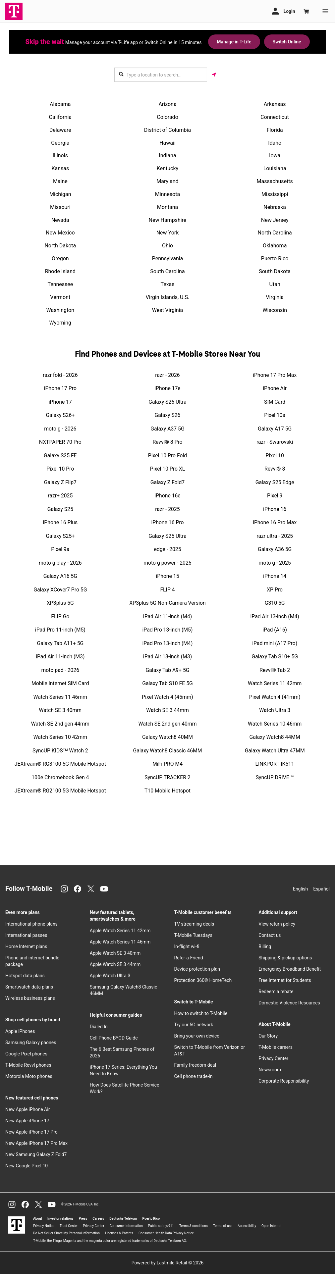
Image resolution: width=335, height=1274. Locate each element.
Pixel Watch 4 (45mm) (167, 697)
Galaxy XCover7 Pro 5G (60, 589)
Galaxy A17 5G (275, 429)
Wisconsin (274, 310)
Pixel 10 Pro (60, 469)
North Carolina (275, 232)
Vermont (60, 297)
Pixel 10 (275, 455)
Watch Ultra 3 (274, 710)
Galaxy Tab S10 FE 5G (167, 683)
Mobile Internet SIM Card (60, 683)
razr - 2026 (167, 375)
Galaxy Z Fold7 (167, 482)
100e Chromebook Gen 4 (60, 777)
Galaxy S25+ (60, 536)
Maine (60, 181)
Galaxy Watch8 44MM (275, 737)
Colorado (167, 117)
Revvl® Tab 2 (274, 670)
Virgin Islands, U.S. (168, 297)
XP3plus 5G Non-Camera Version (167, 603)
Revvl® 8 (274, 469)
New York (167, 232)
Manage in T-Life (234, 41)
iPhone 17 (60, 402)
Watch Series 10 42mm (60, 737)
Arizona (167, 104)
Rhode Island (60, 271)
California (60, 117)
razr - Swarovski (274, 442)
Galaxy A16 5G (60, 576)
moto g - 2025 (275, 563)
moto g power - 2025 (167, 563)
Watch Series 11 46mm (60, 697)
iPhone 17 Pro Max (275, 375)
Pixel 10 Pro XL (167, 469)
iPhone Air (275, 388)
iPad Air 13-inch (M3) (167, 656)
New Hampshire (168, 220)
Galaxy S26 (168, 415)
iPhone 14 (274, 576)
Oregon (60, 258)
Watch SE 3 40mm (60, 710)
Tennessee (60, 284)
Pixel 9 (274, 495)
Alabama (60, 104)
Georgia (60, 143)
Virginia (275, 297)
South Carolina (167, 271)
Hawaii (167, 143)
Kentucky (167, 168)
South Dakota (275, 271)
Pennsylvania (167, 258)
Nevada (60, 220)
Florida (275, 130)
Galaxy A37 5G (167, 429)
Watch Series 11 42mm (275, 683)
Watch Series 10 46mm (275, 724)
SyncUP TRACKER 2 (167, 777)
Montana (167, 207)
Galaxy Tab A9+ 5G (168, 670)
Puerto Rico (275, 258)
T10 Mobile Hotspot (167, 791)
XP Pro (275, 589)
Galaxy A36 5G (275, 549)
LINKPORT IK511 (274, 764)
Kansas (60, 168)
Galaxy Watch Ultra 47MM (275, 750)
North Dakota (60, 245)
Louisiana (274, 168)
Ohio (167, 245)
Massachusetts (274, 181)
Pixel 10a (274, 415)
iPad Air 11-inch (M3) (60, 656)
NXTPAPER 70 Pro (60, 442)
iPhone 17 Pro (60, 388)
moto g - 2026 (60, 429)
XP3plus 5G (60, 603)
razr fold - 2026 (60, 375)
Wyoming (60, 323)
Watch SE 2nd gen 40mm (168, 724)
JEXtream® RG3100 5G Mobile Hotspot (60, 764)
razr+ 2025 (60, 495)
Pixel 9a (60, 549)
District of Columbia (167, 130)
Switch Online (287, 41)
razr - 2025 (167, 509)
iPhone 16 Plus (60, 522)
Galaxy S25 (60, 509)
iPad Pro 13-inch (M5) (167, 630)
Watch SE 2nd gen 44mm (60, 724)
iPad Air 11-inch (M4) (167, 616)
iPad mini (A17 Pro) (274, 643)
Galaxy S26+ (60, 415)
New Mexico (60, 232)
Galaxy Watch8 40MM (167, 737)
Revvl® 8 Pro (167, 442)
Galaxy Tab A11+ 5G (60, 643)
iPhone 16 (274, 509)
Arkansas (275, 104)
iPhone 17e (167, 388)
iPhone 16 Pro (167, 522)
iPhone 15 (167, 576)
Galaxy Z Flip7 (60, 482)
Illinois (60, 155)
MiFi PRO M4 (167, 764)
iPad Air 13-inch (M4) (275, 616)
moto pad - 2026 (60, 670)
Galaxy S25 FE (60, 455)
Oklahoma (275, 245)
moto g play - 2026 (60, 563)
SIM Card (274, 402)
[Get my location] (214, 75)
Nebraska (274, 207)
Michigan (60, 194)
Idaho (274, 143)
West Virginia (167, 310)
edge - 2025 (167, 549)
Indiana (167, 155)
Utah (274, 284)
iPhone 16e (167, 495)
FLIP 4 (167, 589)
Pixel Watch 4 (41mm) (275, 697)
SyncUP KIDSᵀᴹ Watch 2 (60, 750)
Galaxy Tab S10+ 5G (274, 656)
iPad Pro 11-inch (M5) (60, 630)
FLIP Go (60, 616)
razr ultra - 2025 (274, 536)
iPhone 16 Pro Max (275, 522)
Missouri (60, 207)
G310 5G (275, 603)
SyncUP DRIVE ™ (275, 777)
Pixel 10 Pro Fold (167, 455)
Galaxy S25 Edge (274, 482)
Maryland (167, 181)
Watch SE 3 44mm (167, 710)
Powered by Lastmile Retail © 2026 (167, 1262)
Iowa (274, 155)
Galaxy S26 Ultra (167, 402)
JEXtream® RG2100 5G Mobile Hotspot (60, 791)
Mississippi (274, 194)
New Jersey (275, 220)
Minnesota (167, 194)
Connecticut (274, 117)
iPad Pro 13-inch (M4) (167, 643)
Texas (167, 284)
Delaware (60, 130)
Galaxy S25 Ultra (167, 536)
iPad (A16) (274, 630)
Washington (60, 310)
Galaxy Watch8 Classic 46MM (167, 750)
